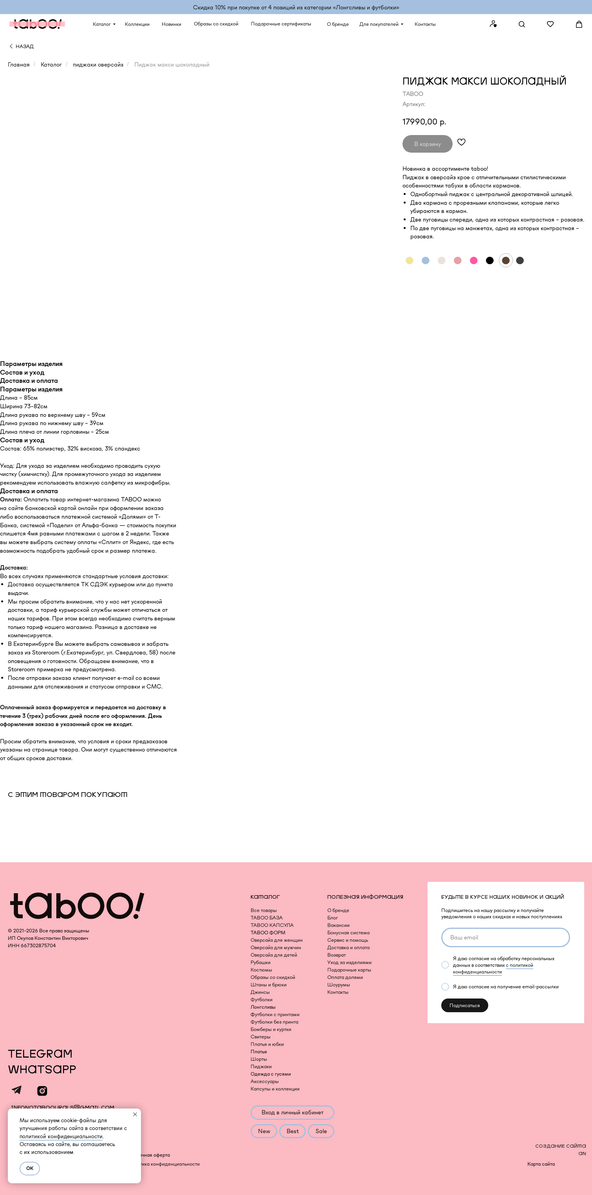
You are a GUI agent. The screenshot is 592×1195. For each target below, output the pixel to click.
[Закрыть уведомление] (135, 1114)
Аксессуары (265, 1081)
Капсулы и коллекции (275, 1088)
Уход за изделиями (349, 962)
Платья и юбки (267, 1044)
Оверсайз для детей (274, 955)
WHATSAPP (42, 1070)
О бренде (338, 910)
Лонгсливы (263, 1007)
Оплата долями (345, 977)
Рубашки (261, 962)
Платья (259, 1051)
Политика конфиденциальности (164, 1164)
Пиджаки (261, 1066)
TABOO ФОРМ (268, 932)
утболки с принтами (277, 1014)
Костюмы (261, 969)
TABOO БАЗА (267, 917)
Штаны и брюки (269, 984)
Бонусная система (348, 932)
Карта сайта (541, 1164)
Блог (332, 917)
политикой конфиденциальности (61, 1136)
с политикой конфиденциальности (493, 968)
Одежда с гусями (271, 1074)
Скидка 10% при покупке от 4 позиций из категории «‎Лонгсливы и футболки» (296, 7)
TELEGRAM (40, 1054)
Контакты (337, 992)
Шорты (259, 1059)
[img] (11, 46)
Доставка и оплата (348, 947)
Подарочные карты (349, 969)
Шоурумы (338, 984)
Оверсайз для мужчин (276, 947)
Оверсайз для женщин (277, 940)
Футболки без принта (274, 1021)
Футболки (262, 999)
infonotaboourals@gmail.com (62, 1107)
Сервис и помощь (347, 940)
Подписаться (464, 1005)
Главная (19, 64)
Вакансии (338, 925)
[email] (505, 937)
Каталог (51, 64)
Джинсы (260, 992)
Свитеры (261, 1036)
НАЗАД (25, 46)
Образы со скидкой (273, 977)
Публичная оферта (148, 1155)
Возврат (336, 955)
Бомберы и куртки (271, 1029)
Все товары (264, 910)
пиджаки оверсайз (98, 64)
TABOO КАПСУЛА (272, 925)
